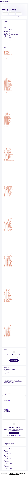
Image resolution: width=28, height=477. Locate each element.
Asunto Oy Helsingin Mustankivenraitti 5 (8, 74)
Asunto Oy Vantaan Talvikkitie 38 (7, 120)
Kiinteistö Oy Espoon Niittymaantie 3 (7, 153)
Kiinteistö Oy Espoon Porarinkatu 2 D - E (8, 156)
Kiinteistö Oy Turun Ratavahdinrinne (7, 289)
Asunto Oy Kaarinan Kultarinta (7, 88)
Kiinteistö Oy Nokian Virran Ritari (7, 257)
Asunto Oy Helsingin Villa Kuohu (7, 86)
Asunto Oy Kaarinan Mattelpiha (7, 89)
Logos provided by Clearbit (14, 473)
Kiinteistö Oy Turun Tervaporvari (7, 294)
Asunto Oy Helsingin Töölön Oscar (7, 83)
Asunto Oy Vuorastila (6, 126)
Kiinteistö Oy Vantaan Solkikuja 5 (7, 334)
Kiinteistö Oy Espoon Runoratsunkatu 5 (8, 162)
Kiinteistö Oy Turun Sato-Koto (7, 291)
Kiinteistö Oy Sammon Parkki (7, 258)
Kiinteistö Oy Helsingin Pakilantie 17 (7, 221)
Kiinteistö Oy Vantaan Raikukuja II (7, 329)
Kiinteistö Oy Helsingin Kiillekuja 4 (7, 195)
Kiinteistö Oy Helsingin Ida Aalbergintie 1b (8, 185)
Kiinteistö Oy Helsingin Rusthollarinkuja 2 (8, 229)
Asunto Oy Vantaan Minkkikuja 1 (7, 117)
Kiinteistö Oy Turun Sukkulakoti (7, 293)
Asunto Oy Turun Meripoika (6, 111)
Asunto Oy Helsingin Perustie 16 (7, 77)
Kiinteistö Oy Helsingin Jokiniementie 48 (8, 188)
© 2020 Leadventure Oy (4, 473)
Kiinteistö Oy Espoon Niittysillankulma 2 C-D (8, 154)
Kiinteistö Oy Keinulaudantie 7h (7, 251)
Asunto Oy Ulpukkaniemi (6, 115)
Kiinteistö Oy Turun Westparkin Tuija (7, 298)
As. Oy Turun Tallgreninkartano (7, 52)
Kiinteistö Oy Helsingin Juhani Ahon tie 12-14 (8, 189)
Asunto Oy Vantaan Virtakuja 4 (7, 124)
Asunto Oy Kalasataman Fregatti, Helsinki (8, 90)
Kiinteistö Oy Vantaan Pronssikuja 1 (7, 327)
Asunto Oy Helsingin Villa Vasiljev (8, 393)
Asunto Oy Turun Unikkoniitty (7, 112)
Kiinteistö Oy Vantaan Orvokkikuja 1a (7, 321)
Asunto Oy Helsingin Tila (6, 82)
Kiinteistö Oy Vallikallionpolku (7, 301)
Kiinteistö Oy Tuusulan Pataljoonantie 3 (8, 299)
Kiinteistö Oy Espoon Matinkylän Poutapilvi (8, 149)
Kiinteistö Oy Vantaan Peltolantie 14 (7, 325)
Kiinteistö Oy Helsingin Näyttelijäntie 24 (8, 218)
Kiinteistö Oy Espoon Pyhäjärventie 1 (7, 159)
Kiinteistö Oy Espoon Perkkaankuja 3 (7, 155)
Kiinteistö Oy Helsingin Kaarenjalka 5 (7, 191)
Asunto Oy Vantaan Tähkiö (6, 123)
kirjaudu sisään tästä (17, 435)
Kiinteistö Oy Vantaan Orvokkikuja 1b (7, 322)
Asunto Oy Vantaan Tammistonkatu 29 (7, 121)
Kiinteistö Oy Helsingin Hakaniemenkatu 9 (8, 183)
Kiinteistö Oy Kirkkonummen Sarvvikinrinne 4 (8, 253)
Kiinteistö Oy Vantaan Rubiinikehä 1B (7, 331)
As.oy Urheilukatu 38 (6, 53)
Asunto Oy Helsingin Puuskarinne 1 (7, 78)
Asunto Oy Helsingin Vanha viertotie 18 (8, 85)
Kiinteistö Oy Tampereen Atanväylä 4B (7, 263)
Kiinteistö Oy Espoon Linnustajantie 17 (7, 146)
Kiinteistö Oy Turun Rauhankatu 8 (7, 290)
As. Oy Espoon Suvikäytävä (6, 51)
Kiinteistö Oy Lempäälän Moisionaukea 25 (8, 254)
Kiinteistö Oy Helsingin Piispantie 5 (7, 223)
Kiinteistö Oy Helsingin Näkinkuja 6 (7, 217)
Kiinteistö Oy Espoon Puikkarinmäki (7, 158)
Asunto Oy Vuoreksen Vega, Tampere (7, 127)
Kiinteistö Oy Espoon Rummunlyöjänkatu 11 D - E (9, 160)
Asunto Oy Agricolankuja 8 (6, 57)
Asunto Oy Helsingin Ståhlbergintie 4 (7, 81)
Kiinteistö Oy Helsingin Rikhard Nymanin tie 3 (8, 227)
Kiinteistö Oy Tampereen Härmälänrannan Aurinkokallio (9, 268)
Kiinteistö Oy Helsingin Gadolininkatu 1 (7, 181)
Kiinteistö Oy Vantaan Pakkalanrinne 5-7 (8, 324)
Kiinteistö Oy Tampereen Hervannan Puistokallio (8, 267)
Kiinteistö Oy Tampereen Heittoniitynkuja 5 (8, 265)
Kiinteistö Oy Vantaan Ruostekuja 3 (7, 332)
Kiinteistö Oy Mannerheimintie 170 (7, 255)
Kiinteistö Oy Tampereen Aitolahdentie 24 (8, 260)
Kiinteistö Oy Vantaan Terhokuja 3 (7, 338)
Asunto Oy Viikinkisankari (6, 125)
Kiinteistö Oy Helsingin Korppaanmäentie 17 (8, 198)
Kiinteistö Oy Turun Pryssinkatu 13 (7, 288)
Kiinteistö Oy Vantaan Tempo (6, 336)
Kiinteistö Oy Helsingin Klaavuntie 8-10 (7, 197)
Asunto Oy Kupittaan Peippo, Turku (7, 92)
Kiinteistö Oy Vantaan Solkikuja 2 (7, 333)
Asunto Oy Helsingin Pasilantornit (7, 76)
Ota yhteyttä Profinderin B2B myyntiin (14, 474)
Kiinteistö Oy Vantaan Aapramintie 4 (7, 302)
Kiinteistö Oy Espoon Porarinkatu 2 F (7, 157)
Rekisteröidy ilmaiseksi (14, 360)
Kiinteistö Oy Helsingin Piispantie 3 (7, 222)
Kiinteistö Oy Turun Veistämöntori (7, 296)
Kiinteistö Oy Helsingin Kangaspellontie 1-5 (8, 192)
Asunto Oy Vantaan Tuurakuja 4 (7, 122)
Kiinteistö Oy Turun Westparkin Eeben (7, 297)
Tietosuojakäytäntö (22, 473)
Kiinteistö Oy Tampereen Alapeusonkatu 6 (8, 261)
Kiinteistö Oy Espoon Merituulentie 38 (7, 151)
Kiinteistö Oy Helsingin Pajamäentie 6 (7, 219)
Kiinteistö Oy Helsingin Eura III (7, 180)
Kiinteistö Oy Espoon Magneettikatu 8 (7, 147)
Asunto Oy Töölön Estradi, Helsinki (7, 113)
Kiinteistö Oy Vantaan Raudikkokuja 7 (7, 330)
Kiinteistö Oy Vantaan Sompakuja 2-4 (7, 335)
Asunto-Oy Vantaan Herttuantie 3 (7, 56)
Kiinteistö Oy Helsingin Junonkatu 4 (7, 190)
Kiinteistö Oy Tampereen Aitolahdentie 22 (8, 259)
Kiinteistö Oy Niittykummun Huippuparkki (8, 256)
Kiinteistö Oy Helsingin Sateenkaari (7, 230)
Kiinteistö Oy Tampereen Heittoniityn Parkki (8, 266)
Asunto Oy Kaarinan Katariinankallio (7, 87)
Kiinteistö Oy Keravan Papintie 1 (7, 252)
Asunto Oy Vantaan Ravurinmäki (7, 119)
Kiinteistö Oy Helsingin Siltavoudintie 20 (8, 231)
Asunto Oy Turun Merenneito (6, 110)
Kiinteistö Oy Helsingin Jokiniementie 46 (8, 187)
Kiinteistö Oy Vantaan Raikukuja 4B (7, 328)
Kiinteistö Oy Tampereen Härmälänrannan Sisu (8, 269)
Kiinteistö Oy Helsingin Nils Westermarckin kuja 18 (9, 216)
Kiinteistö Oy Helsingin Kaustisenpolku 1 (8, 193)
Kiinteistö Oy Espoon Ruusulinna (7, 163)
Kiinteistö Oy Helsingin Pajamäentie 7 (7, 220)
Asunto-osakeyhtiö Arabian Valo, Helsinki (8, 54)
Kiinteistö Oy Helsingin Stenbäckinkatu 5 (8, 233)
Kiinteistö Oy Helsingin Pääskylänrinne (7, 226)
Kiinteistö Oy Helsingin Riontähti (7, 228)
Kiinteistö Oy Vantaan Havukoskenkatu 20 (8, 303)
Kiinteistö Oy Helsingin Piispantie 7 (7, 224)
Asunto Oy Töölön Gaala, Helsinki (7, 114)
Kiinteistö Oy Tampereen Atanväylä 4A (7, 262)
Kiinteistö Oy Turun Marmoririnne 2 (7, 286)
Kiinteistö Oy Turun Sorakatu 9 (7, 292)
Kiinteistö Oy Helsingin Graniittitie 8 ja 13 (8, 182)
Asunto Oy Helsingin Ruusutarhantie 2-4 (8, 79)
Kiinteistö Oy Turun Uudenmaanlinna (7, 295)
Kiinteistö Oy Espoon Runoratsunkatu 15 (8, 161)
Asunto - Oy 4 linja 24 (6, 55)
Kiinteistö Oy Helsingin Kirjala (7, 196)
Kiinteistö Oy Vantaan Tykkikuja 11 (7, 339)
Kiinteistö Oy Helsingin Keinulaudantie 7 (8, 194)
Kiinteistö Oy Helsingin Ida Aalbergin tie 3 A (8, 186)
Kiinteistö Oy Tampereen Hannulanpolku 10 (8, 264)
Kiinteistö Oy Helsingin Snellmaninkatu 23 (8, 232)
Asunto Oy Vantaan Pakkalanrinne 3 (7, 118)
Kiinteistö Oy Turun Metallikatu (7, 287)
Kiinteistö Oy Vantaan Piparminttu (7, 326)
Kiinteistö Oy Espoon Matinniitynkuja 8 (7, 150)
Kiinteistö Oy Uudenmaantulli (6, 300)
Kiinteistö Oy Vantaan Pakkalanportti (7, 323)
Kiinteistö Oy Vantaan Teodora (7, 337)
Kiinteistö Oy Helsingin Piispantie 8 (7, 225)
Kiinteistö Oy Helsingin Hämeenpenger (7, 184)
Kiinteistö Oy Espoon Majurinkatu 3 (7, 148)
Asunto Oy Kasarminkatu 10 (6, 91)
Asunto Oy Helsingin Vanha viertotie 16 (8, 84)
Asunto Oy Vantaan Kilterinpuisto (7, 116)
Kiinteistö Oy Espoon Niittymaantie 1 (7, 152)
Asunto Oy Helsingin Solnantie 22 (7, 80)
